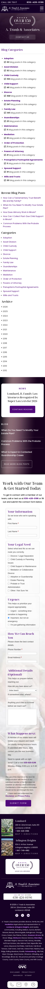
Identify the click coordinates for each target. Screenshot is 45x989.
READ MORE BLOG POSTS (16, 464)
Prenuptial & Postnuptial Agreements (23, 159)
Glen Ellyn (38, 938)
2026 (4, 306)
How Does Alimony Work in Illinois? (19, 212)
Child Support (11, 83)
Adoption (9, 58)
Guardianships (11, 117)
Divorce (8, 92)
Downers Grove (34, 935)
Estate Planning (12, 100)
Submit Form (18, 803)
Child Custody (11, 75)
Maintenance (11, 126)
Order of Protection (14, 143)
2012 (4, 370)
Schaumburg (30, 951)
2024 (4, 316)
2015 (4, 356)
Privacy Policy (24, 796)
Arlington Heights (22, 927)
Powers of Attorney (14, 151)
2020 (4, 334)
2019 (4, 338)
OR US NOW (22, 896)
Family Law (9, 109)
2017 (4, 347)
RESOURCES (18, 975)
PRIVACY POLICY (28, 972)
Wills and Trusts (12, 176)
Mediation (9, 134)
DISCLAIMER (15, 972)
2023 (4, 320)
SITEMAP (28, 975)
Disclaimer (10, 796)
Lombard (10, 927)
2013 (4, 366)
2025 (4, 311)
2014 (4, 361)
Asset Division (11, 67)
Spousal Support (12, 168)
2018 (4, 343)
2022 (4, 325)
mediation (9, 924)
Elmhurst (17, 938)
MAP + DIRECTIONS (26, 834)
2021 (4, 329)
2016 (4, 352)
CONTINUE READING (22, 409)
